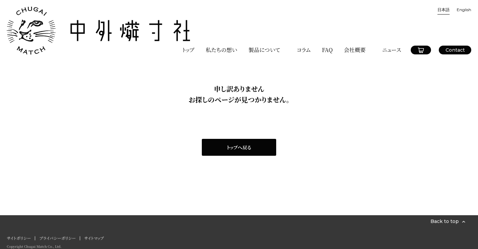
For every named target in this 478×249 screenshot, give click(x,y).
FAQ (327, 22)
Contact (455, 23)
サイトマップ (94, 240)
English (464, 9)
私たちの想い (221, 22)
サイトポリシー (19, 240)
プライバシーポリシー (57, 240)
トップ (188, 22)
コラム (304, 22)
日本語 (443, 9)
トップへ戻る (239, 147)
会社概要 (354, 22)
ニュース (391, 22)
